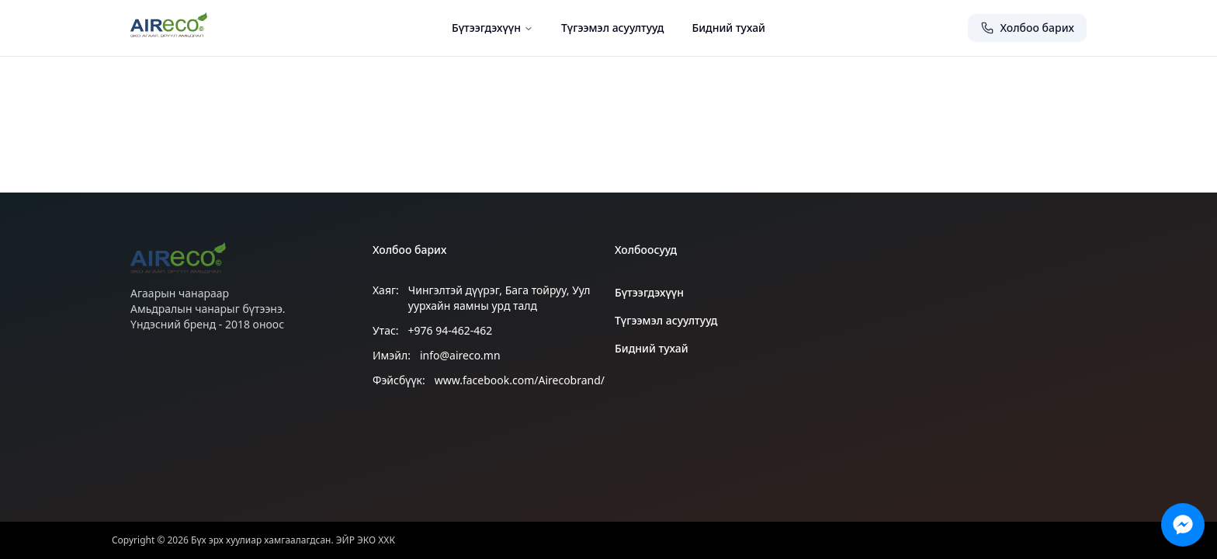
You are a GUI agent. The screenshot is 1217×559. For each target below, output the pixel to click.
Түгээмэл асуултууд (612, 27)
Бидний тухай (728, 27)
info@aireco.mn (460, 355)
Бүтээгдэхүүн (492, 27)
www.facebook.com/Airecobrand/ (520, 380)
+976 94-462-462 (450, 330)
